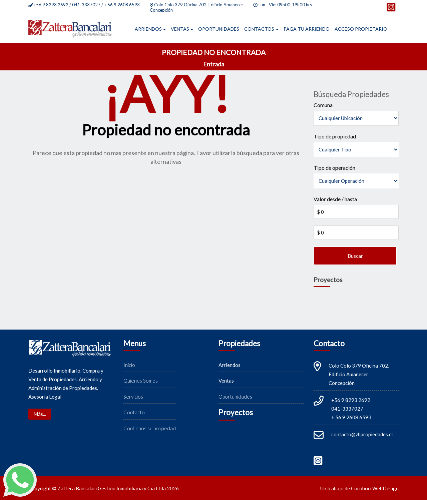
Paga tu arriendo (307, 29)
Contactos (259, 29)
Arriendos (148, 29)
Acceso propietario (361, 29)
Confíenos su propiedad (149, 428)
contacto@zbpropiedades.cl (362, 434)
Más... (39, 414)
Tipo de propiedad (335, 136)
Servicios (133, 397)
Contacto (134, 412)
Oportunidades (218, 29)
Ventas (180, 29)
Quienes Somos (140, 381)
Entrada (213, 64)
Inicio (129, 365)
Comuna (323, 105)
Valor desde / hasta (335, 199)
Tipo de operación (334, 167)
